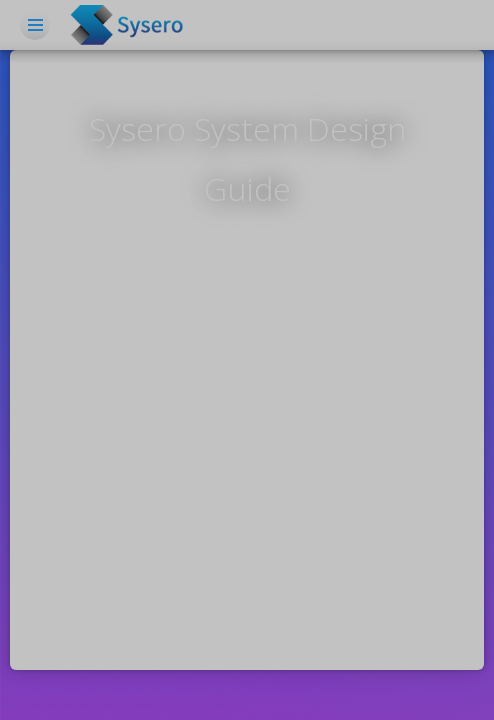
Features (214, 140)
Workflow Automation (344, 80)
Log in (374, 200)
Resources (374, 140)
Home (154, 80)
